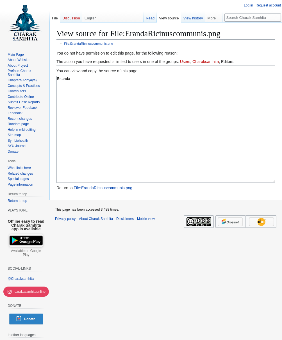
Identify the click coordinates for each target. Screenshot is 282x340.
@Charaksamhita (21, 279)
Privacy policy (65, 240)
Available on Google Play (26, 253)
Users (185, 61)
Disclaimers (125, 240)
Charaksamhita (205, 61)
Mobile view (146, 240)
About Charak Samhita (96, 240)
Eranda (165, 140)
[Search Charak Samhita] (252, 17)
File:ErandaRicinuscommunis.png (88, 43)
